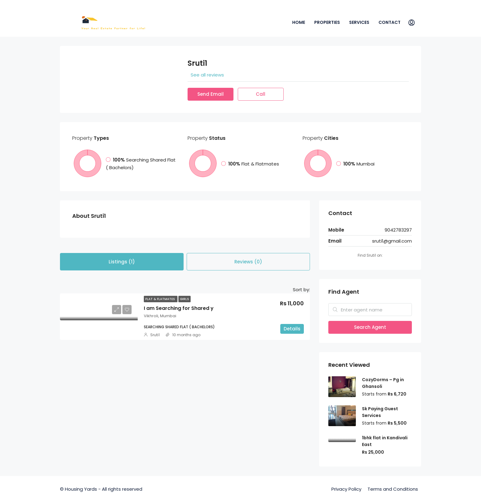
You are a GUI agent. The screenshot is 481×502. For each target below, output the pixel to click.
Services (359, 22)
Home (298, 22)
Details (292, 328)
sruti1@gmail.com (392, 241)
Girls (184, 299)
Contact (389, 22)
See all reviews (207, 75)
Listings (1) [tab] (122, 261)
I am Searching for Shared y (179, 308)
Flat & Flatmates (160, 299)
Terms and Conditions (392, 489)
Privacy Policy (346, 489)
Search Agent (370, 327)
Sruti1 (155, 334)
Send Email (210, 94)
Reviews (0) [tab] (248, 261)
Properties (327, 22)
